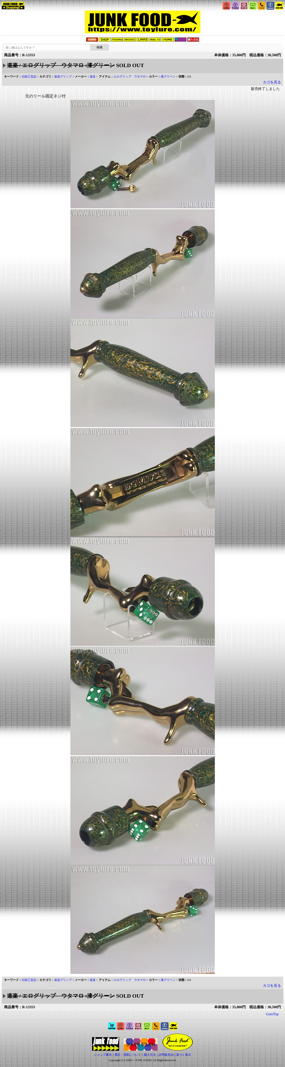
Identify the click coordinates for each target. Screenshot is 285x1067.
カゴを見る (272, 82)
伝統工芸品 (29, 76)
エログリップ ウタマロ (130, 76)
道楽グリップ (63, 76)
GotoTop (272, 1014)
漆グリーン (168, 76)
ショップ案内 (103, 1054)
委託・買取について (128, 1054)
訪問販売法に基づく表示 (175, 1054)
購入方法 (150, 1054)
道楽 (92, 76)
